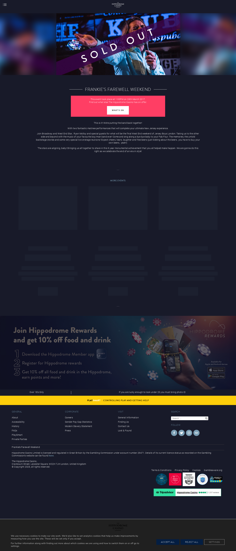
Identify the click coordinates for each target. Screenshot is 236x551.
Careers (69, 417)
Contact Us (123, 426)
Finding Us (123, 422)
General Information (128, 417)
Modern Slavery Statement (78, 426)
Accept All (168, 542)
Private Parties (19, 439)
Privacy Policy (182, 470)
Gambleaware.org (213, 470)
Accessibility (18, 422)
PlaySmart (17, 435)
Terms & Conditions (161, 470)
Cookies (196, 470)
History (15, 426)
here (51, 455)
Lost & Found (125, 430)
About (15, 417)
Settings (214, 542)
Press (68, 430)
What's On (118, 110)
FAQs (14, 430)
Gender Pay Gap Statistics (78, 422)
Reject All (191, 542)
